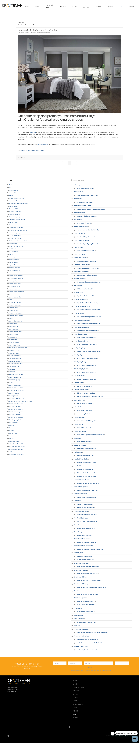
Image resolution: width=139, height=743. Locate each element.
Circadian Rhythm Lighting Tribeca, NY (88, 244)
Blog (120, 6)
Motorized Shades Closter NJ (85, 469)
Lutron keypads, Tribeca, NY (85, 188)
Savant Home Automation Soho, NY (87, 542)
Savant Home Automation (16, 387)
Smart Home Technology (16, 417)
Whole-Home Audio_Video (16, 446)
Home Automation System (81, 320)
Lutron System (78, 438)
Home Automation (14, 273)
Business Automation (15, 211)
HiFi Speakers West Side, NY (85, 289)
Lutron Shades (13, 334)
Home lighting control (15, 283)
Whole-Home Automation (16, 449)
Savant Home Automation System (84, 546)
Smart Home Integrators (16, 412)
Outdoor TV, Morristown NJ (84, 504)
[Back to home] (12, 6)
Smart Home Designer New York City (87, 573)
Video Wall (77, 625)
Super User (21, 22)
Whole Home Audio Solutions (82, 629)
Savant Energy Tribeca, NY (84, 535)
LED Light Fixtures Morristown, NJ (86, 379)
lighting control (13, 310)
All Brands (76, 698)
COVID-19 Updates (14, 235)
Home (27, 6)
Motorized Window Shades (81, 480)
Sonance (11, 425)
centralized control (14, 214)
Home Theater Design (80, 334)
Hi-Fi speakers (13, 251)
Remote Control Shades (16, 374)
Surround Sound (14, 433)
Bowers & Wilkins (14, 209)
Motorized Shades (32, 150)
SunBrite (11, 430)
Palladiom (33, 132)
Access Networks (14, 193)
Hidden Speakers (14, 257)
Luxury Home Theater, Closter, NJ (86, 448)
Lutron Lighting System (80, 431)
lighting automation (14, 305)
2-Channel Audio (14, 185)
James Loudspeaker (15, 297)
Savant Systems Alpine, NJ (84, 556)
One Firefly (114, 735)
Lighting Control (13, 307)
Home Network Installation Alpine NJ (87, 330)
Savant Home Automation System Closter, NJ (90, 549)
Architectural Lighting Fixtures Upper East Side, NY (91, 209)
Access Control (13, 190)
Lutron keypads (13, 326)
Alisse (11, 195)
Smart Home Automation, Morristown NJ (88, 566)
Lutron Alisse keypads (15, 321)
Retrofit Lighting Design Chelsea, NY (87, 521)
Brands (102, 694)
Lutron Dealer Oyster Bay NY (85, 410)
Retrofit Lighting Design (80, 518)
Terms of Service (105, 670)
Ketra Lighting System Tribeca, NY (86, 372)
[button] (69, 727)
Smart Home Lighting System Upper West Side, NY (91, 587)
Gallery (98, 6)
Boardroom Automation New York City (88, 230)
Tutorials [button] (110, 6)
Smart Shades (13, 422)
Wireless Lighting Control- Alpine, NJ (87, 650)
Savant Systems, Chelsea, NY (85, 559)
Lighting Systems (79, 400)
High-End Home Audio (80, 299)
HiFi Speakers (78, 285)
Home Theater (13, 289)
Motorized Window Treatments (18, 347)
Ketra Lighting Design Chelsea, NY (86, 365)
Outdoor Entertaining (15, 355)
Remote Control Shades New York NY (87, 514)
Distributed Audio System (81, 264)
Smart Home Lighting (80, 577)
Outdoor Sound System (16, 363)
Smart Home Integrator (16, 409)
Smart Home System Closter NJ (86, 601)
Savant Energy (78, 532)
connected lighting (14, 233)
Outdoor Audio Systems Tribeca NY (87, 490)
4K (10, 187)
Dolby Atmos (13, 243)
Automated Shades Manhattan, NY (40, 32)
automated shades (42, 144)
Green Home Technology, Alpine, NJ (87, 275)
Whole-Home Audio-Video (16, 444)
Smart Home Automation (16, 398)
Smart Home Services (80, 591)
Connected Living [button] (49, 6)
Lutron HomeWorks (79, 417)
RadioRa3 (12, 371)
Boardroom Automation (81, 226)
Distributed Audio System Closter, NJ (87, 268)
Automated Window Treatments (18, 203)
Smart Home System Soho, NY (85, 605)
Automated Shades (23, 32)
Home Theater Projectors (81, 341)
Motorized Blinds (14, 342)
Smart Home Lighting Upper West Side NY (89, 580)
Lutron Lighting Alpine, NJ (84, 428)
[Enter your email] (98, 663)
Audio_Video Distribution (16, 198)
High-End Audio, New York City (85, 296)
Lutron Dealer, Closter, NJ (84, 414)
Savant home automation (16, 390)
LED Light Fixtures (79, 375)
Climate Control (13, 222)
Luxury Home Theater (80, 445)
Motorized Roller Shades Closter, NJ (87, 462)
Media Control (13, 337)
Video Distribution (14, 441)
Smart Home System (15, 414)
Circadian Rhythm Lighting (17, 219)
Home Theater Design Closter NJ (86, 337)
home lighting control (15, 281)
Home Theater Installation (16, 291)
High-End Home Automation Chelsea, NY (88, 310)
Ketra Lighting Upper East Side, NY (87, 358)
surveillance (12, 436)
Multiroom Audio (14, 353)
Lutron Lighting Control (15, 331)
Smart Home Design (15, 406)
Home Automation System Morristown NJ (88, 323)
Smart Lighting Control (15, 420)
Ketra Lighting (78, 355)
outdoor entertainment (15, 358)
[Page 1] (69, 163)
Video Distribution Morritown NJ (86, 622)
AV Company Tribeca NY (84, 223)
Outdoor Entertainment (16, 361)
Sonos (11, 428)
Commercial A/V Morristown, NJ (86, 251)
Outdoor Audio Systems (81, 487)
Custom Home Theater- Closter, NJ (86, 261)
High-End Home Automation (17, 265)
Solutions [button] (63, 6)
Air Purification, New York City (85, 202)
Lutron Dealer (13, 323)
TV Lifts (11, 438)
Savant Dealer (78, 525)
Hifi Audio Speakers (79, 278)
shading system (13, 396)
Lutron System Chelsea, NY (84, 441)
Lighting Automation (15, 302)
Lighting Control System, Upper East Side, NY (90, 396)
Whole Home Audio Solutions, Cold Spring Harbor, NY (92, 632)
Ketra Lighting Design (80, 362)
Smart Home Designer (80, 570)
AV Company (13, 206)
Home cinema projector (16, 278)
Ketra (10, 299)
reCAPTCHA (90, 668)
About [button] (37, 6)
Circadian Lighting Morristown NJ (86, 237)
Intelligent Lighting (79, 348)
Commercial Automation (16, 227)
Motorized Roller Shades (81, 459)
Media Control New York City (85, 455)
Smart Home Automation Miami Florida (20, 401)
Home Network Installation (82, 327)
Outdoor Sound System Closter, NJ (86, 497)
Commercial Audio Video (16, 225)
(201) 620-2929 (11, 692)
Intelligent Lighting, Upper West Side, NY (88, 351)
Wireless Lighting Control (16, 454)
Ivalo (10, 294)
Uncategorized (78, 615)
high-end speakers (14, 267)
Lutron (24, 150)
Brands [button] (74, 6)
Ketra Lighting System (80, 369)
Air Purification (78, 198)
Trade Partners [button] (86, 6)
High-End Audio (13, 262)
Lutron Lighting (13, 329)
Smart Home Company (16, 404)
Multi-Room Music (14, 350)
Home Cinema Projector (16, 275)
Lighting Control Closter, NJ (84, 386)
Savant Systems (14, 393)
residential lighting (14, 379)
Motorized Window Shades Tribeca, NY (88, 483)
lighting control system (15, 313)
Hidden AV (12, 254)
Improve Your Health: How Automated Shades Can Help (37, 30)
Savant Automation (14, 385)
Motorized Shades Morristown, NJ (86, 473)
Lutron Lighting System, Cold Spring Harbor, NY (90, 434)
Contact (131, 6)
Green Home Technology (16, 246)
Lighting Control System (16, 315)
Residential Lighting (15, 377)
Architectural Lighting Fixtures (82, 205)
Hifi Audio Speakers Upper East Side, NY (88, 282)
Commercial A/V (79, 247)
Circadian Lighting (14, 217)
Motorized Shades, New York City (86, 476)
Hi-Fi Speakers (13, 249)
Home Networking (14, 286)
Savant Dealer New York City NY (86, 528)
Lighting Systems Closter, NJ (85, 403)
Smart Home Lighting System (82, 584)
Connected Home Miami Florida (18, 230)
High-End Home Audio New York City (87, 303)
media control (13, 339)
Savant (11, 382)
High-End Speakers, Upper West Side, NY (89, 316)
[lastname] (75, 663)
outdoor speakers (14, 366)
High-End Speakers (79, 313)
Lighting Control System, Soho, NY (86, 393)
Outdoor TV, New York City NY (85, 507)
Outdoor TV (77, 500)
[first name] (59, 663)
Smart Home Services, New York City (87, 594)
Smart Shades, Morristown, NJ (85, 611)
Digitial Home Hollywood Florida (18, 241)
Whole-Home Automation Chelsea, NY (88, 639)
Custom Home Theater (15, 238)
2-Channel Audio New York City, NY (87, 195)
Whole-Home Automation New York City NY (89, 643)
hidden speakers (14, 259)
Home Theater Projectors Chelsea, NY (87, 344)
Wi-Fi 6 (11, 452)
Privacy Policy (96, 670)
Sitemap (121, 735)
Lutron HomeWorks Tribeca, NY (86, 421)
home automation (14, 270)
